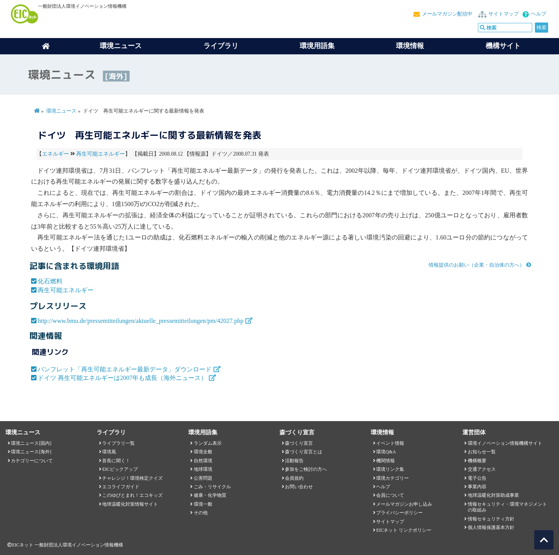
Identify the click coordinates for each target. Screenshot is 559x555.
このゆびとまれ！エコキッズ (132, 495)
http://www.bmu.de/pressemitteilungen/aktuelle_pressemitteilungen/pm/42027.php (140, 320)
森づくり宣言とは (303, 451)
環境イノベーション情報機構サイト (505, 443)
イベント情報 (390, 443)
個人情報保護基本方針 (491, 527)
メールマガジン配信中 (447, 14)
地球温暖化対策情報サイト (130, 504)
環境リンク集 (390, 469)
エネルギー (55, 154)
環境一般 (203, 504)
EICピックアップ (119, 469)
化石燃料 (50, 281)
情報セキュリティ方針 (491, 519)
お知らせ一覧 (482, 451)
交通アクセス (482, 469)
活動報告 (294, 460)
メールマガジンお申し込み (404, 504)
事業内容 (477, 486)
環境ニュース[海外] (31, 451)
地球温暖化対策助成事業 (493, 495)
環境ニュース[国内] (31, 443)
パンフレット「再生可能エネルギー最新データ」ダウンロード (125, 369)
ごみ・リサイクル (212, 486)
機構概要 (477, 460)
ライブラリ (220, 46)
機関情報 (385, 460)
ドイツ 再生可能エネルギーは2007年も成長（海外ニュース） (122, 378)
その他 (201, 512)
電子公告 (477, 478)
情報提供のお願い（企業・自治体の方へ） (476, 265)
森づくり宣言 (299, 443)
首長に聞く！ (116, 460)
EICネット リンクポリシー (403, 530)
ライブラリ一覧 (118, 443)
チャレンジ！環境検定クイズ (132, 478)
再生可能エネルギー (100, 154)
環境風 (109, 451)
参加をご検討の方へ (306, 469)
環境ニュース (61, 111)
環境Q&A (386, 451)
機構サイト (503, 46)
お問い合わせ (299, 486)
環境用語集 (317, 46)
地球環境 (203, 469)
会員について (390, 495)
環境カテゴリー (392, 478)
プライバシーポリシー (399, 512)
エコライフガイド (120, 486)
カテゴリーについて (32, 460)
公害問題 (203, 478)
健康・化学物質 (210, 495)
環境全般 (203, 451)
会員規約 (294, 478)
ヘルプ (538, 14)
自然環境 (203, 460)
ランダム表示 (208, 443)
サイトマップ (503, 14)
